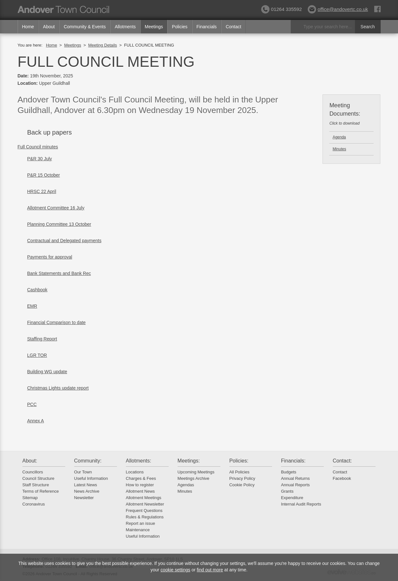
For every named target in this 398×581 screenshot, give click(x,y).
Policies (179, 26)
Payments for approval (49, 257)
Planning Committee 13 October (59, 224)
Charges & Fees (141, 478)
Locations (135, 472)
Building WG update (47, 371)
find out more (210, 569)
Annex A (35, 420)
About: (29, 460)
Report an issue (140, 523)
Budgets (288, 472)
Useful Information (91, 478)
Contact (233, 26)
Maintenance (138, 529)
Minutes (339, 149)
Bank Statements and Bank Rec (59, 273)
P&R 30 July (39, 158)
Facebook (342, 478)
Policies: (239, 460)
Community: (88, 460)
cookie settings (175, 569)
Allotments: (138, 460)
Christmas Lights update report (58, 388)
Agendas (186, 484)
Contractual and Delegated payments (64, 240)
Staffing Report (42, 338)
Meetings (154, 26)
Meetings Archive (193, 478)
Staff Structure (35, 484)
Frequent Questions (144, 510)
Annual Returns (295, 478)
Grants (287, 491)
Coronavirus (33, 504)
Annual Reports (295, 484)
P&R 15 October (43, 175)
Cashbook (37, 289)
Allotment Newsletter (145, 504)
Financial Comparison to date (56, 322)
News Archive (87, 491)
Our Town (83, 472)
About (49, 26)
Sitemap (30, 497)
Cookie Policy (242, 484)
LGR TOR (37, 355)
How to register (140, 484)
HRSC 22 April (41, 191)
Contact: (342, 460)
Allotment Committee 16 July (55, 207)
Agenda (339, 137)
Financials (207, 26)
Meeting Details (102, 45)
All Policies (239, 472)
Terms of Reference (40, 491)
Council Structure (38, 478)
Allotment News (140, 491)
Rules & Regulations (145, 517)
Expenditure (292, 497)
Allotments (125, 26)
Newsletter (84, 497)
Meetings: (189, 460)
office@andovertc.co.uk (338, 9)
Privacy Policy (242, 478)
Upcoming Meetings (196, 472)
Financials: (293, 460)
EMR (32, 306)
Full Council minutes (38, 146)
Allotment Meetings (144, 497)
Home (28, 26)
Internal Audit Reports (301, 504)
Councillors (32, 472)
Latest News (85, 484)
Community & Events (85, 26)
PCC (32, 404)
